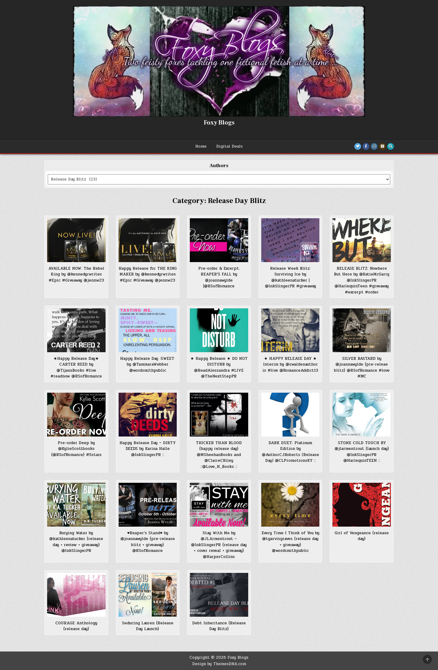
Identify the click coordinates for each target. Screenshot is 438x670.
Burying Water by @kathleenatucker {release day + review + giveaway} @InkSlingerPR (76, 542)
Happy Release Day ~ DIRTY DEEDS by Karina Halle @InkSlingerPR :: (148, 449)
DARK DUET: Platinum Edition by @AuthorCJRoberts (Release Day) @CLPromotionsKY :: (290, 452)
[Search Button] (390, 146)
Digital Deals (229, 146)
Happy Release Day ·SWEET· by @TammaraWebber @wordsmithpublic (147, 365)
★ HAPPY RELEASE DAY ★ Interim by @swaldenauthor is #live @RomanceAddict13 (290, 365)
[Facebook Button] (366, 146)
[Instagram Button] (374, 146)
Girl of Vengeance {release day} (362, 536)
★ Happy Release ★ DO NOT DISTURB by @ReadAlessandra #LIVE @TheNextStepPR (219, 368)
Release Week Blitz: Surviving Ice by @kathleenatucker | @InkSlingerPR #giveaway (290, 277)
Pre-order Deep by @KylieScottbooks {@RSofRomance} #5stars (76, 449)
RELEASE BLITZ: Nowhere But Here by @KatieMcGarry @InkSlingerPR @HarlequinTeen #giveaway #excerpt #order (361, 280)
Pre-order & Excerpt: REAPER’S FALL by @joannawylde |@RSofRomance (219, 277)
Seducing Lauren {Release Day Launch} (147, 626)
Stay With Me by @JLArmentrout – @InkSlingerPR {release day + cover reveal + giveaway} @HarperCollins (219, 545)
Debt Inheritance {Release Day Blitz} (219, 626)
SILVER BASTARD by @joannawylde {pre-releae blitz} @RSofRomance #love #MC (362, 368)
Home (201, 146)
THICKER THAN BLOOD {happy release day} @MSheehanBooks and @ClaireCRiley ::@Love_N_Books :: (219, 455)
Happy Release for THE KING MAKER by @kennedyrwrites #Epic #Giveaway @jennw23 (148, 274)
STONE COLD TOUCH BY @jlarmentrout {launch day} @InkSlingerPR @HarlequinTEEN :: (362, 452)
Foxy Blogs (219, 123)
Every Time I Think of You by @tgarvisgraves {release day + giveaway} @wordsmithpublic (290, 542)
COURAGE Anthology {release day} (76, 626)
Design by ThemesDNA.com (219, 664)
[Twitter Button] (357, 146)
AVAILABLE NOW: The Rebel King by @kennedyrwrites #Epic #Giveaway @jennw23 (76, 274)
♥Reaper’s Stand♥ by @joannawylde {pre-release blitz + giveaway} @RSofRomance (147, 542)
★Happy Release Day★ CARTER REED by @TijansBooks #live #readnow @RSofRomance (76, 368)
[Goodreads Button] (382, 146)
